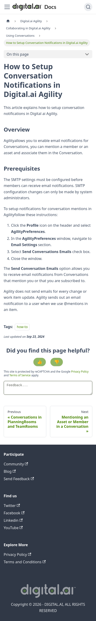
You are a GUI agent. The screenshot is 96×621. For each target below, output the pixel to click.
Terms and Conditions (25, 561)
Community (16, 464)
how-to (22, 327)
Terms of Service (20, 375)
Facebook (14, 512)
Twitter (12, 505)
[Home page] (8, 21)
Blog (10, 471)
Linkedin (13, 520)
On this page (18, 54)
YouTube (13, 527)
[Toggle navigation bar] (7, 6)
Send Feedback (19, 478)
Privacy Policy (80, 372)
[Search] (88, 7)
